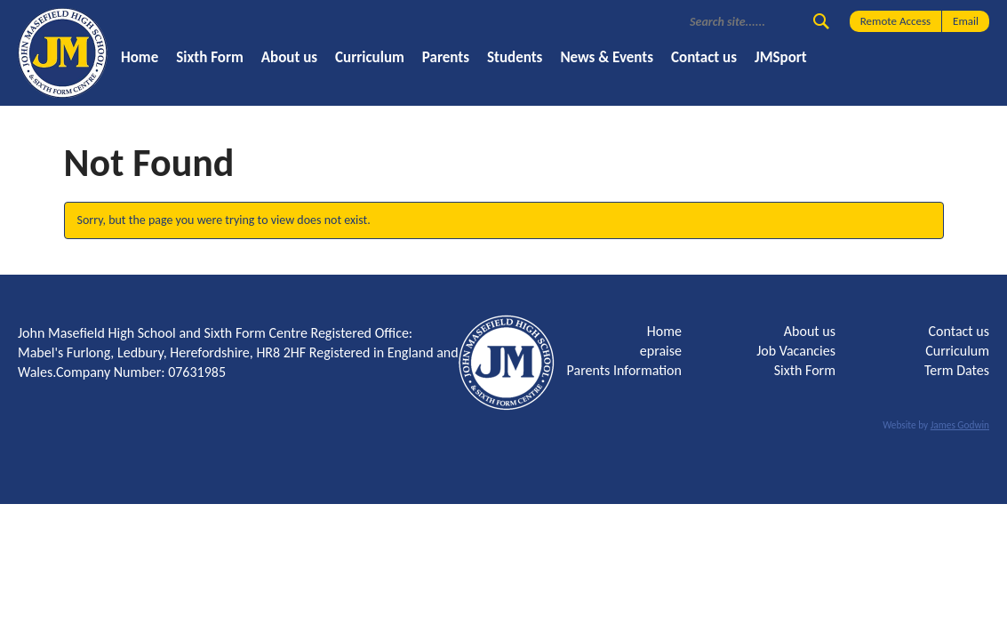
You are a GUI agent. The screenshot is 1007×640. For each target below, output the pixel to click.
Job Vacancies (795, 350)
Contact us (704, 57)
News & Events (606, 57)
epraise (661, 350)
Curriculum (369, 57)
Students (514, 57)
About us (289, 57)
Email (966, 21)
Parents (445, 57)
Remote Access (895, 21)
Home (139, 57)
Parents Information (624, 370)
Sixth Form (210, 57)
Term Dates (956, 370)
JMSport (781, 57)
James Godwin (960, 425)
